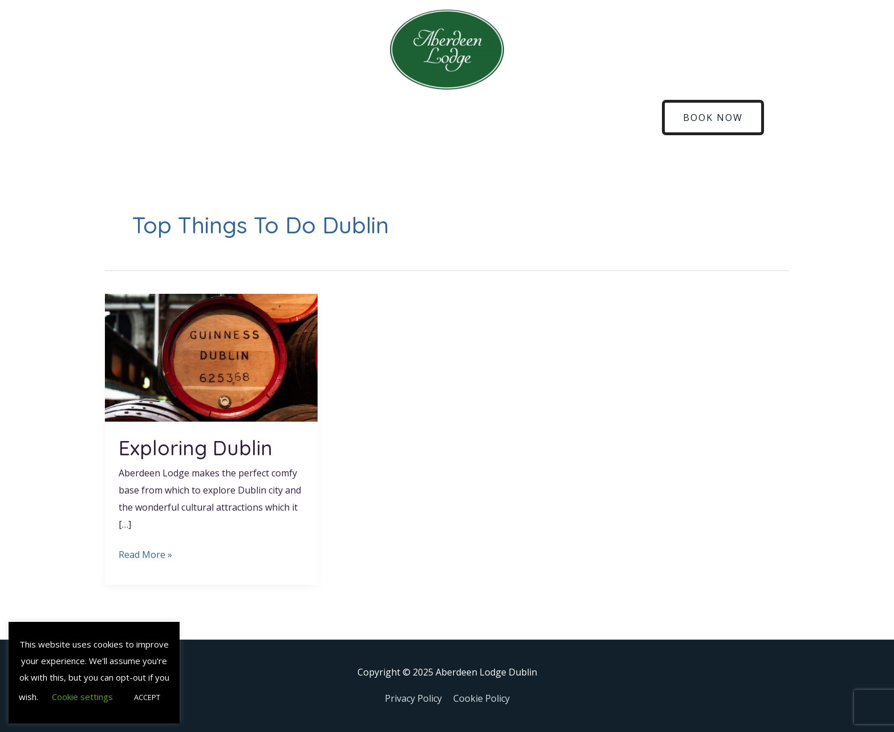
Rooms (189, 117)
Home (143, 117)
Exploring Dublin (196, 447)
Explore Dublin (474, 117)
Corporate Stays (257, 117)
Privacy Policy (413, 698)
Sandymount (398, 117)
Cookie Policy (481, 698)
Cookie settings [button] (82, 696)
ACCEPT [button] (147, 697)
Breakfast (331, 117)
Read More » (145, 554)
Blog (534, 117)
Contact (627, 117)
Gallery (577, 117)
